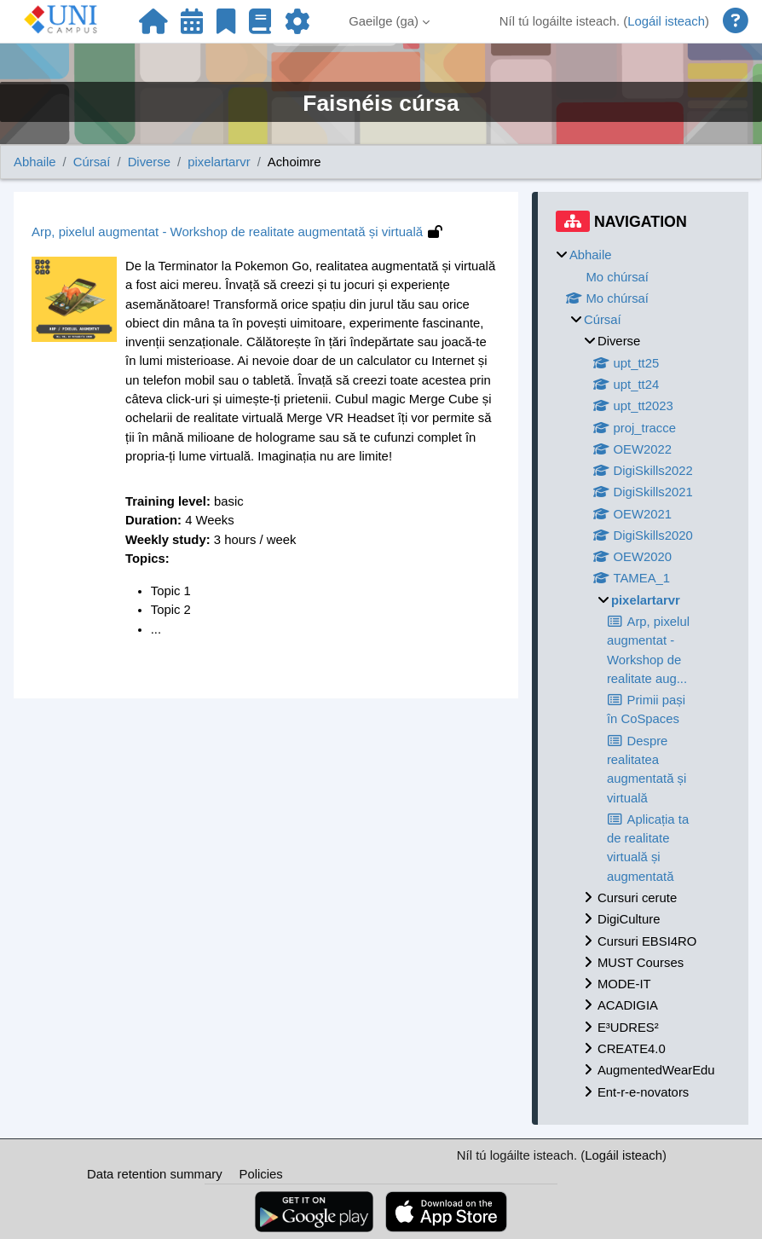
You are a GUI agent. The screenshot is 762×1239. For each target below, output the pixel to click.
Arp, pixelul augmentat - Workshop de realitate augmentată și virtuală (227, 231)
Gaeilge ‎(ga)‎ (384, 21)
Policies (261, 1174)
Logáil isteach (666, 21)
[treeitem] (643, 674)
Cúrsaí (92, 162)
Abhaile (35, 162)
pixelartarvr (219, 162)
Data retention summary (154, 1174)
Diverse (149, 162)
